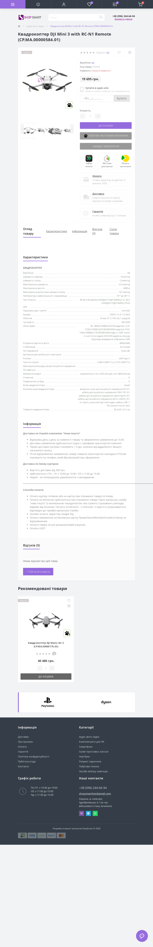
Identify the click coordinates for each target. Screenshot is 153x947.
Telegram (88, 813)
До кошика (106, 125)
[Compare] (129, 52)
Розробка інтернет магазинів (67, 828)
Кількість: (85, 110)
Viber (81, 813)
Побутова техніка (89, 766)
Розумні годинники (90, 761)
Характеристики (56, 231)
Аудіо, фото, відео (35, 26)
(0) (108, 52)
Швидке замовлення (106, 146)
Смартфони (85, 746)
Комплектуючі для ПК (91, 741)
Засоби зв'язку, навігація (93, 771)
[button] (63, 4)
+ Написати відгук (38, 571)
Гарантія (97, 211)
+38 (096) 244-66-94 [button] (93, 788)
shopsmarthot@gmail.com (95, 793)
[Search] (100, 17)
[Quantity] (90, 116)
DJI (93, 62)
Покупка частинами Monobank (106, 136)
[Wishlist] (119, 52)
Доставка (98, 193)
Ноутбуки (84, 756)
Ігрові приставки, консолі (94, 751)
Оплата (96, 176)
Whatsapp (95, 813)
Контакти (23, 766)
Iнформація (79, 231)
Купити (121, 98)
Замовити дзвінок (123, 19)
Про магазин (25, 741)
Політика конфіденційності (33, 756)
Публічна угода (27, 761)
